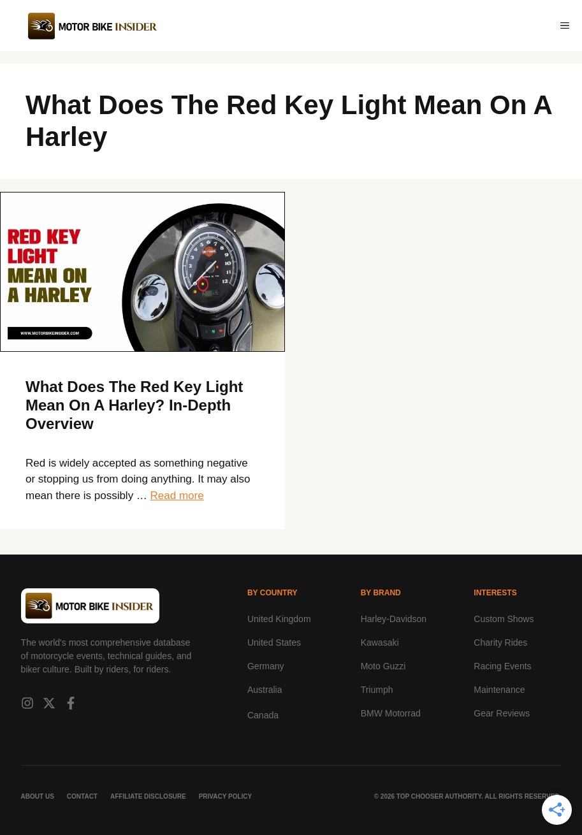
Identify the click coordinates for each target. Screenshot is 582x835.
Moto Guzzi (383, 666)
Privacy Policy (225, 796)
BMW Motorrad (391, 713)
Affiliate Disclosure (148, 796)
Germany (265, 666)
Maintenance (499, 690)
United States (274, 642)
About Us (37, 796)
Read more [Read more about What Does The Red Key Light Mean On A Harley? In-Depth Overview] (177, 496)
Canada (263, 715)
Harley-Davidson (393, 619)
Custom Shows (504, 619)
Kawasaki (380, 642)
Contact (82, 796)
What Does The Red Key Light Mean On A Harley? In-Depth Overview (134, 405)
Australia (264, 690)
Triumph (377, 690)
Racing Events (502, 666)
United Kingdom (279, 619)
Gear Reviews (502, 713)
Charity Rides (500, 642)
